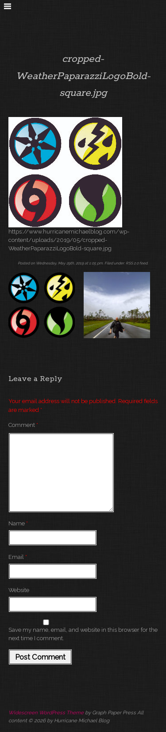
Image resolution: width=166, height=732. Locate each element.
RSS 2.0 (132, 263)
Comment (23, 425)
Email (17, 557)
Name (18, 523)
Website (18, 590)
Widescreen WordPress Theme (46, 712)
